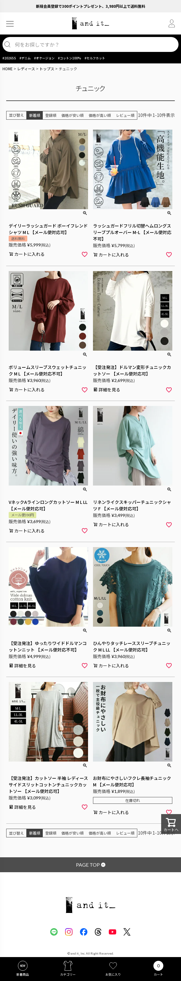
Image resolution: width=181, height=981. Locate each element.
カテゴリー (68, 974)
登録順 (50, 115)
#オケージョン (44, 58)
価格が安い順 (72, 115)
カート (158, 974)
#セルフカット (95, 58)
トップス (46, 68)
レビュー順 (125, 115)
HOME (7, 68)
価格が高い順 (100, 115)
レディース (26, 68)
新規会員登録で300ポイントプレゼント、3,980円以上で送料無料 (90, 6)
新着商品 (22, 974)
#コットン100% (69, 58)
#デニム (25, 58)
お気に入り (113, 974)
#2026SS (9, 58)
